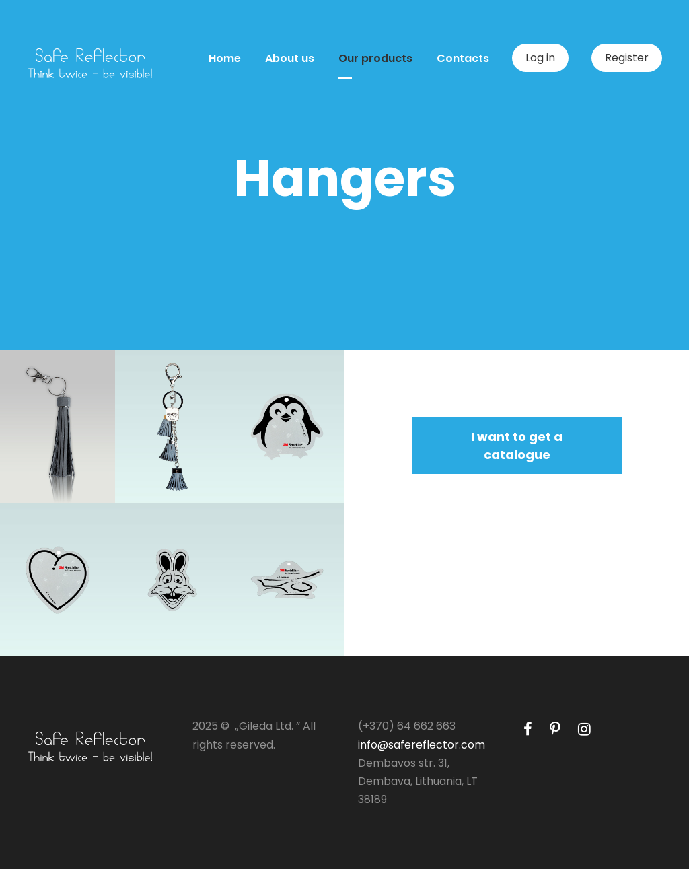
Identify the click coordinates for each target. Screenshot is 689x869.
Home (225, 58)
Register (627, 57)
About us (289, 58)
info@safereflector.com (421, 745)
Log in (540, 57)
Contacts (463, 58)
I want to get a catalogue (517, 445)
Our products (375, 58)
